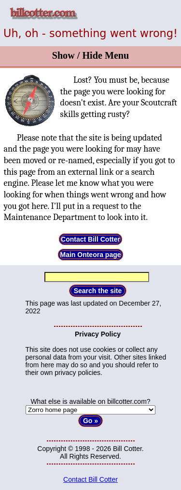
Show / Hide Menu (90, 55)
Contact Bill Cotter (90, 239)
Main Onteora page (90, 254)
